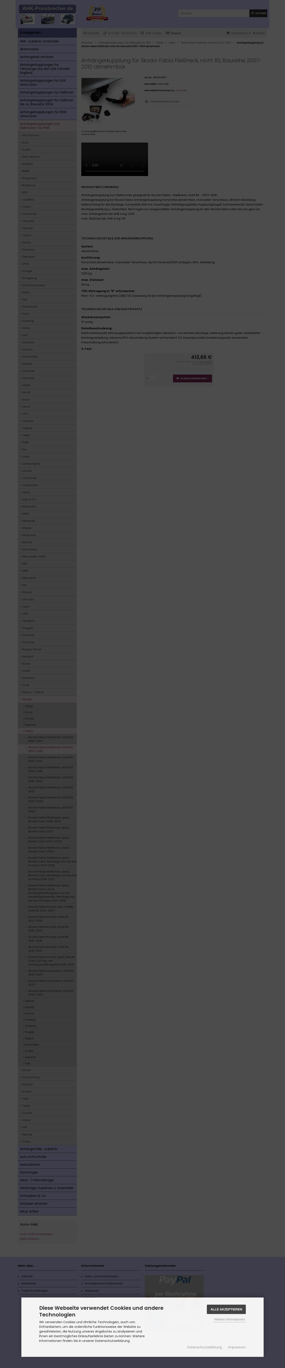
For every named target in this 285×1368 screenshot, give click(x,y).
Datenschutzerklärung (204, 1347)
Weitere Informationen (229, 1319)
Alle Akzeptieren (226, 1309)
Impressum (237, 1347)
